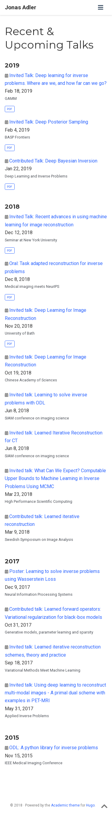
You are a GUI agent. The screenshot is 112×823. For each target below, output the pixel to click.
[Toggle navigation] (100, 7)
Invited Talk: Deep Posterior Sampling (48, 122)
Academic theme (65, 805)
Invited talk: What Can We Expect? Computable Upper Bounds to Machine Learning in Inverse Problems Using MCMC (55, 478)
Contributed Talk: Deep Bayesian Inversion (53, 161)
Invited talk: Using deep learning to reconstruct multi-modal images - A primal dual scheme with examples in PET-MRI (55, 693)
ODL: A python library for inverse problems (53, 747)
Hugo (90, 805)
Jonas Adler (20, 7)
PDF (9, 109)
